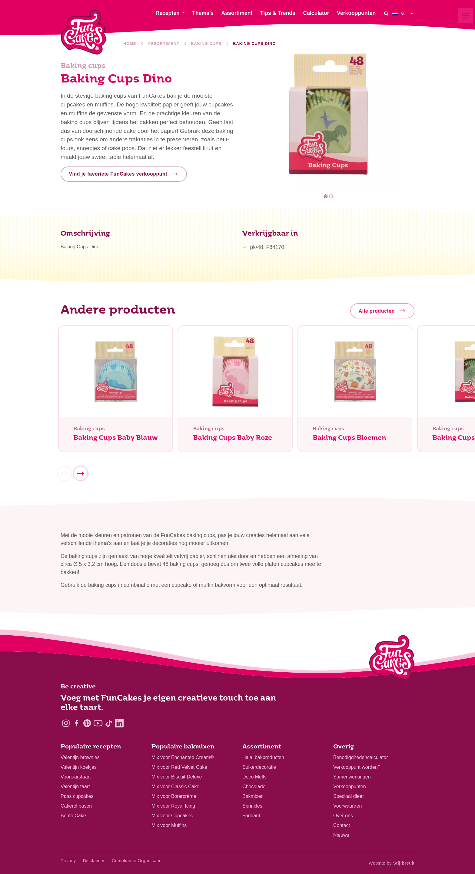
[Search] (386, 13)
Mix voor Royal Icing (173, 805)
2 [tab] (331, 196)
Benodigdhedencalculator (360, 757)
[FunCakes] (83, 32)
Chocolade (254, 786)
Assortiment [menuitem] (237, 13)
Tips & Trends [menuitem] (277, 13)
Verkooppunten (349, 786)
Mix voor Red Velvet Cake (179, 767)
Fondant (251, 815)
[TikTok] (108, 723)
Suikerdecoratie (259, 767)
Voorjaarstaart (76, 776)
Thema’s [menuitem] (203, 13)
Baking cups (206, 43)
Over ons (343, 815)
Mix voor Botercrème (173, 796)
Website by (391, 863)
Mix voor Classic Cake (175, 786)
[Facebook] (76, 723)
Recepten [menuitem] (167, 13)
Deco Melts (254, 776)
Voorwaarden (347, 805)
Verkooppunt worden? (356, 767)
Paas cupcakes (77, 796)
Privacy (68, 860)
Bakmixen (253, 796)
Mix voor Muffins (169, 825)
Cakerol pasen (76, 805)
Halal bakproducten (263, 757)
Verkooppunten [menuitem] (356, 13)
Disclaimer (94, 860)
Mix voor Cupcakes (172, 815)
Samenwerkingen (352, 776)
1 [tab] (326, 196)
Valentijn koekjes (79, 767)
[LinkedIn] (119, 723)
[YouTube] (98, 723)
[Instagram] (66, 723)
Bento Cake (73, 815)
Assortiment (163, 43)
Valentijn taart (75, 786)
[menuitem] (403, 13)
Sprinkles (252, 805)
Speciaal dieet (348, 796)
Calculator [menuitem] (316, 13)
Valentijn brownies (80, 757)
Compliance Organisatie (137, 860)
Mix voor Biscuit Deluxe (176, 776)
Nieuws (341, 835)
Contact (341, 825)
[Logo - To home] (392, 658)
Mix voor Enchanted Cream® (182, 757)
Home (129, 43)
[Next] (80, 476)
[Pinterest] (87, 723)
